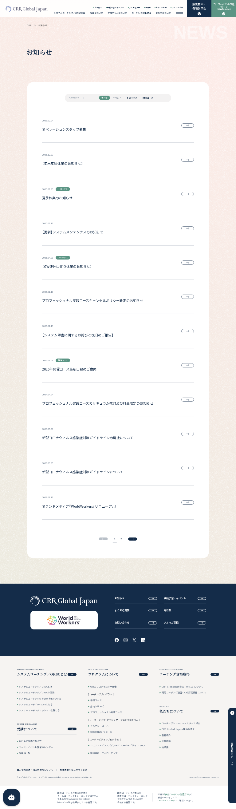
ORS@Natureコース (101, 731)
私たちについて (163, 12)
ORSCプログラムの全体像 (103, 686)
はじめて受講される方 (30, 741)
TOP (29, 25)
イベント (117, 97)
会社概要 (166, 741)
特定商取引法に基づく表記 (73, 769)
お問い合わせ (161, 7)
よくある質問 (134, 7)
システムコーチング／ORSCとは (69, 12)
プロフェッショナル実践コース (106, 712)
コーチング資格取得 (141, 12)
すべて (104, 97)
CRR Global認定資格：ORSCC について (182, 686)
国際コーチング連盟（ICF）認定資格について (184, 692)
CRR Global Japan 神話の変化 (178, 729)
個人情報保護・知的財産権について (35, 769)
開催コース (148, 97)
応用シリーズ (97, 706)
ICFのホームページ (166, 800)
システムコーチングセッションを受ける (39, 710)
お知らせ (98, 7)
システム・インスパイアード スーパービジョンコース (117, 745)
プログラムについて (117, 12)
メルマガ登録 (177, 7)
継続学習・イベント (115, 7)
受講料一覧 (24, 753)
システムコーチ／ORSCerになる (36, 704)
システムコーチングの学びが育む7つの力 (40, 698)
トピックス (132, 97)
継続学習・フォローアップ (103, 753)
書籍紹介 (166, 735)
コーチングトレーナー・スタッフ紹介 (181, 723)
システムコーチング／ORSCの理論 (36, 692)
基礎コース (96, 700)
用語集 (148, 7)
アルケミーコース (99, 725)
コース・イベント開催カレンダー (36, 747)
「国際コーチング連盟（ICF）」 (177, 794)
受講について (96, 12)
